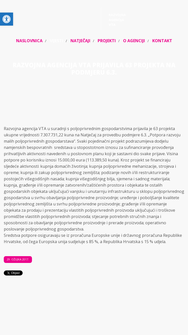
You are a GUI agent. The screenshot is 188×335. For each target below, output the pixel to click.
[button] (6, 19)
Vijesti (56, 40)
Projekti (107, 40)
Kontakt (162, 40)
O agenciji (134, 40)
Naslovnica (29, 40)
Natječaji (80, 40)
